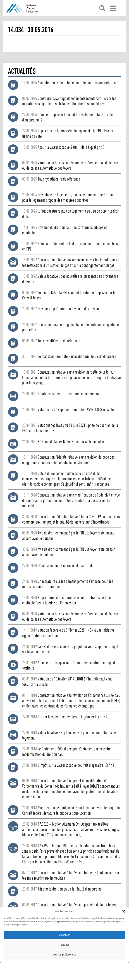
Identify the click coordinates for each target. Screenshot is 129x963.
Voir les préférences (65, 954)
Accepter (64, 934)
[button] (123, 911)
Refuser (64, 944)
